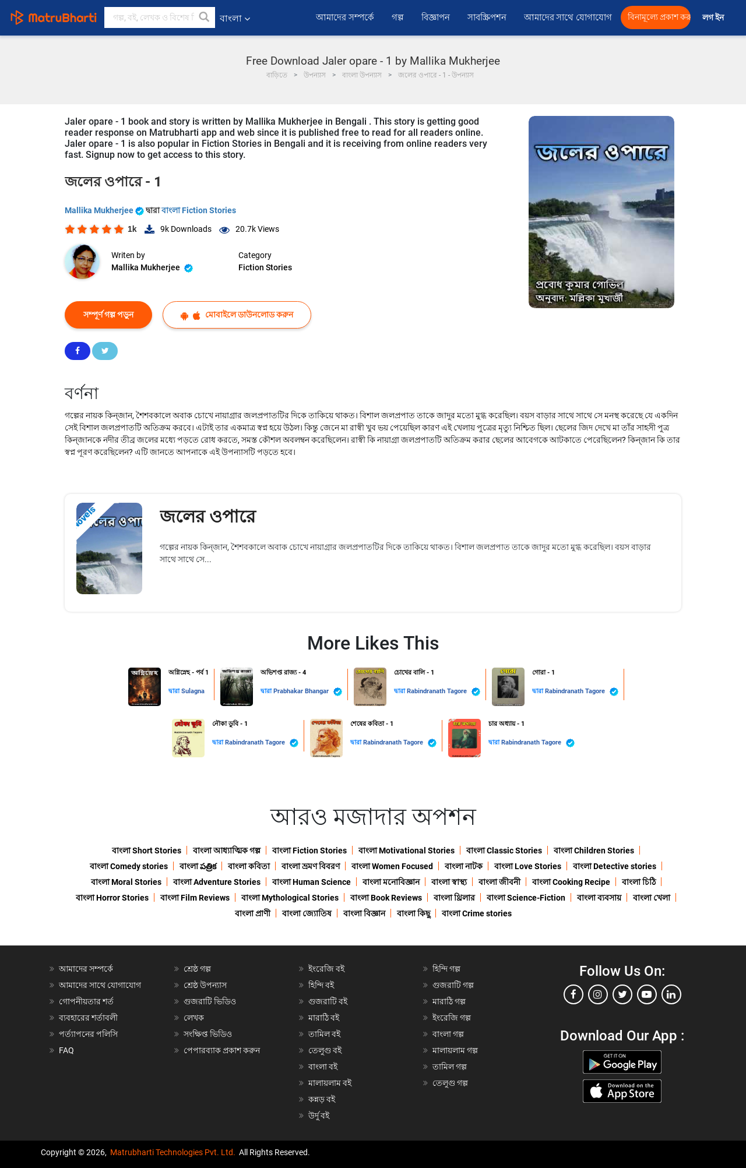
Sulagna (193, 691)
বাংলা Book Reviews (386, 897)
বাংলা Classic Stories (504, 850)
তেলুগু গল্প (450, 1083)
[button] (204, 17)
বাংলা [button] (235, 18)
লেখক (194, 1017)
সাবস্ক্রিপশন (486, 17)
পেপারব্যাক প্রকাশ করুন (222, 1050)
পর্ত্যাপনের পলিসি (88, 1034)
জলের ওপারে (208, 516)
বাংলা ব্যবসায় (599, 897)
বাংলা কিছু (413, 913)
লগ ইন (714, 18)
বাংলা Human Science (311, 882)
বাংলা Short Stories (146, 850)
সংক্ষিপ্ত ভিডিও (208, 1034)
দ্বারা (174, 691)
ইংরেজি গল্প (451, 1017)
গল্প (398, 17)
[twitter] (622, 994)
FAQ (66, 1050)
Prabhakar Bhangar (307, 691)
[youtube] (647, 994)
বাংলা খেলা (651, 897)
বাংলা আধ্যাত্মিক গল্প (227, 850)
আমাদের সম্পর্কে (345, 17)
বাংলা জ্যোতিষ (307, 913)
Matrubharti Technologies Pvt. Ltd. (172, 1152)
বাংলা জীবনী (499, 882)
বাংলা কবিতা (249, 866)
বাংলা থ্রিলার (454, 897)
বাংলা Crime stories (477, 913)
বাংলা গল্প (448, 1034)
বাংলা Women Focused (392, 866)
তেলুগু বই (325, 1050)
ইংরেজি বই (326, 968)
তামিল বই (324, 1034)
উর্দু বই (318, 1115)
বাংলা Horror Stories (112, 897)
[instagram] (598, 994)
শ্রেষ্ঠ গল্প (197, 968)
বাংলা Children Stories (594, 850)
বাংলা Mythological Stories (290, 897)
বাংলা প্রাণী (252, 913)
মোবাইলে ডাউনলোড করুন (237, 315)
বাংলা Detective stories (614, 866)
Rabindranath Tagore (443, 691)
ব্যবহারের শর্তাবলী (88, 1017)
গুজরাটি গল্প (453, 985)
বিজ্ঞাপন (435, 17)
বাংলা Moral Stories (126, 882)
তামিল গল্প (449, 1066)
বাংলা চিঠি (639, 882)
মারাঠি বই (323, 1017)
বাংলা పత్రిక (198, 866)
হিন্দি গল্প (446, 968)
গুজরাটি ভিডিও (210, 1001)
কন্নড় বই (321, 1099)
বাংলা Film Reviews (195, 897)
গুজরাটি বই (327, 1001)
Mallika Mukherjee (105, 210)
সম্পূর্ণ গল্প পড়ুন (108, 314)
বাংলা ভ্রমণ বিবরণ (310, 866)
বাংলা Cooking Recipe (571, 882)
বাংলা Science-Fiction (526, 897)
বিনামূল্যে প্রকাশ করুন (659, 17)
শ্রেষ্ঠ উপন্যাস (205, 985)
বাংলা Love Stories (527, 866)
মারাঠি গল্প (449, 1001)
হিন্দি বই (321, 985)
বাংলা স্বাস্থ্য (449, 882)
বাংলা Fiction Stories (198, 210)
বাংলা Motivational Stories (406, 850)
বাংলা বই (322, 1066)
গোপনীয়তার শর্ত (86, 1001)
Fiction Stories (265, 267)
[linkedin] (671, 994)
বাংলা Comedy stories (129, 866)
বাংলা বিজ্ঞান (364, 913)
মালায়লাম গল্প (455, 1050)
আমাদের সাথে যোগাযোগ (568, 17)
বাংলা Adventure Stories (217, 882)
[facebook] (573, 994)
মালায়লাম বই (329, 1083)
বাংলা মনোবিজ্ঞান (391, 882)
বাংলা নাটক (464, 866)
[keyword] (159, 17)
